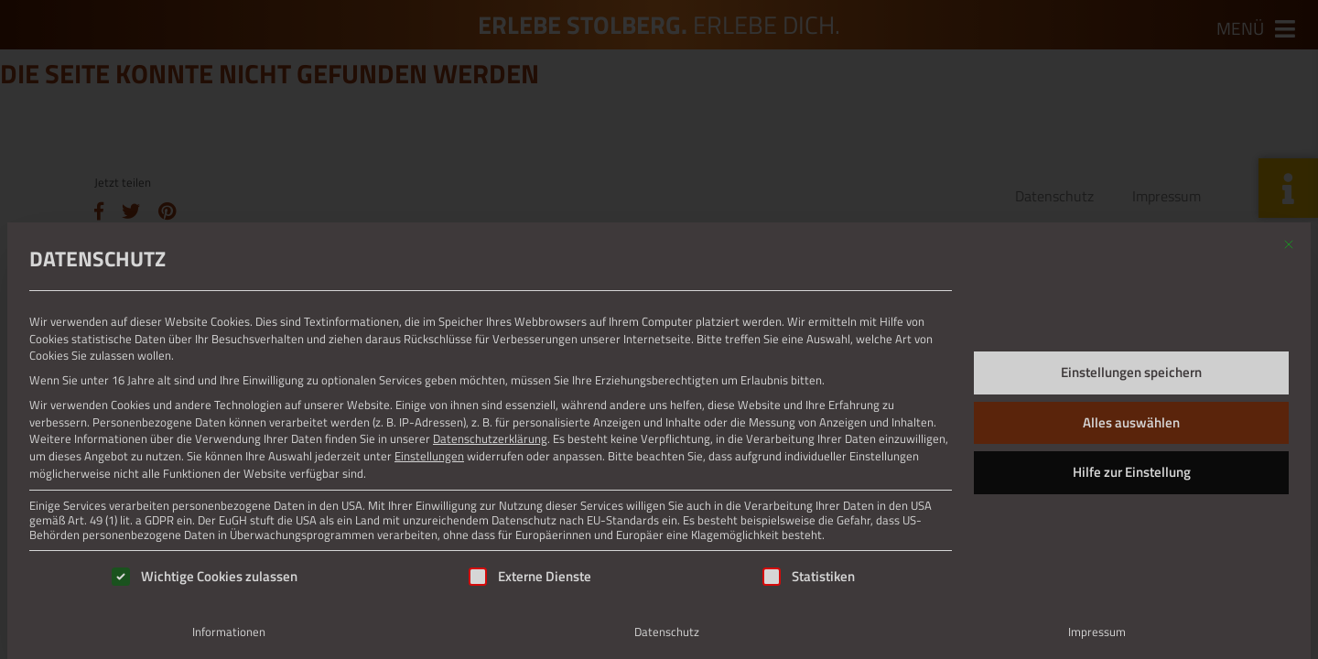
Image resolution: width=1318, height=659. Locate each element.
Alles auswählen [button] (1131, 422)
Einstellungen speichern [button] (1131, 372)
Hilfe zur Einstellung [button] (1132, 471)
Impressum (1097, 631)
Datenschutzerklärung (490, 438)
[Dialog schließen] (1288, 244)
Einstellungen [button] (429, 456)
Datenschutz (666, 631)
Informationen (228, 631)
